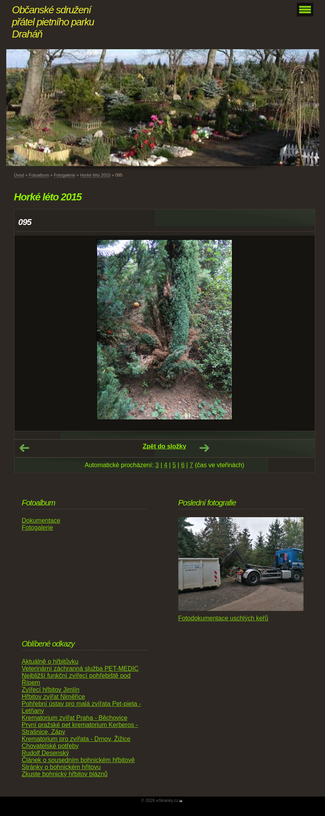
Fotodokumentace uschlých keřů (223, 618)
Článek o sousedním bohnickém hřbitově (78, 760)
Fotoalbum (39, 175)
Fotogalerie (64, 175)
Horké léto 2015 (95, 175)
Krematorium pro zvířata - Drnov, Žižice (76, 739)
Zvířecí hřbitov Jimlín (51, 689)
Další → (204, 448)
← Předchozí (24, 448)
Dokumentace (41, 520)
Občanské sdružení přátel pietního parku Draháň (53, 22)
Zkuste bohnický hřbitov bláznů (65, 774)
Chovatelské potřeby (50, 746)
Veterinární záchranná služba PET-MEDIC (80, 668)
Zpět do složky (164, 446)
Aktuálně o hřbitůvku (50, 661)
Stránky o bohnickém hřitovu (61, 767)
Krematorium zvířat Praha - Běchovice (74, 717)
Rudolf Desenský (45, 753)
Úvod (19, 175)
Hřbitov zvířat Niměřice (53, 696)
